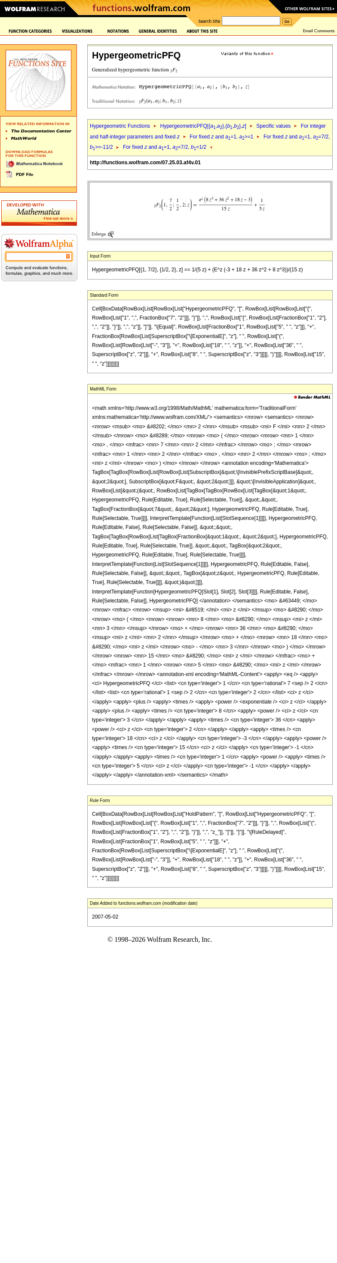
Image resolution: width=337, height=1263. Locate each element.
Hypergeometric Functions (120, 126)
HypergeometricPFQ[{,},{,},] (203, 126)
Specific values (273, 126)
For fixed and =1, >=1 (221, 137)
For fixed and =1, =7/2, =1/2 (164, 147)
